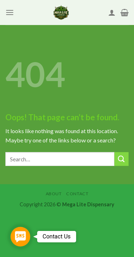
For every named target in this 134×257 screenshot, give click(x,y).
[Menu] (9, 12)
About (54, 193)
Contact (77, 193)
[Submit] (121, 159)
